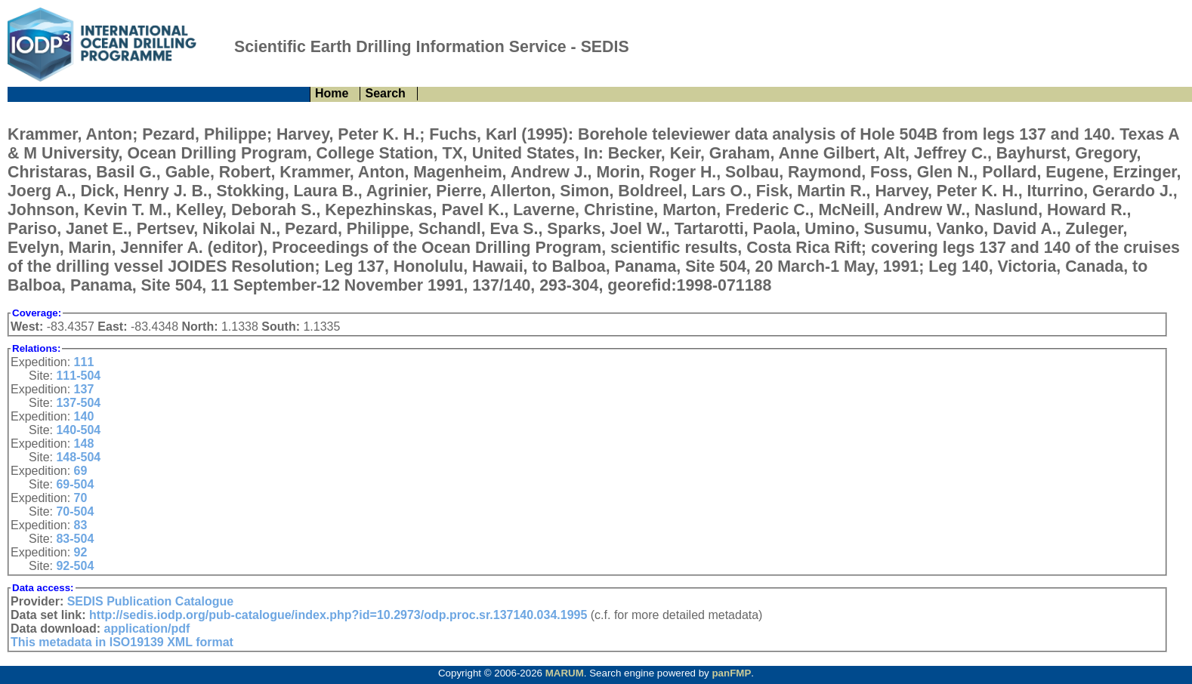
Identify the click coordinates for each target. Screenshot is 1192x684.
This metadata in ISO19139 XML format (122, 642)
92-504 (75, 565)
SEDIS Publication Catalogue (150, 601)
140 (84, 416)
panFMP (731, 673)
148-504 (78, 457)
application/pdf (147, 628)
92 (81, 552)
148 (84, 443)
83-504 (75, 538)
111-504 (78, 375)
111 (84, 362)
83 (81, 525)
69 (81, 470)
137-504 (78, 402)
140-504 (78, 430)
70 (81, 497)
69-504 (75, 484)
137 (84, 389)
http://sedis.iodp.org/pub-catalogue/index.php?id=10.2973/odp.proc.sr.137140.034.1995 (338, 615)
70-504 (75, 511)
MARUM (564, 673)
